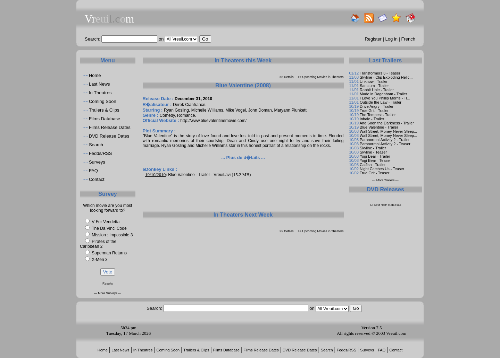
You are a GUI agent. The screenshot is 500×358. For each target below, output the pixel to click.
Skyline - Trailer (373, 148)
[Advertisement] (243, 194)
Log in (391, 39)
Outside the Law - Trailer (380, 102)
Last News (99, 84)
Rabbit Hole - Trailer (377, 90)
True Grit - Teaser (375, 173)
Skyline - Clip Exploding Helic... (386, 77)
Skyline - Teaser (373, 152)
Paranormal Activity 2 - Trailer (385, 140)
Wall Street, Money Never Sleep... (388, 131)
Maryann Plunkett (290, 110)
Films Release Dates (110, 127)
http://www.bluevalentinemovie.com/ (213, 120)
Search (96, 144)
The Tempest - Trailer (378, 115)
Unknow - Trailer (374, 81)
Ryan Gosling (176, 110)
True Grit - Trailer (374, 110)
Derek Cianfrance (189, 104)
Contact (97, 179)
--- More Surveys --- (108, 293)
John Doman (260, 110)
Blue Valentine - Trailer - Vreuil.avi (199, 174)
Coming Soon (102, 101)
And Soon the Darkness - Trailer (386, 123)
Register (373, 39)
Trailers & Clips (104, 110)
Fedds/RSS (100, 153)
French (408, 39)
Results (107, 283)
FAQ (93, 170)
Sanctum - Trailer (374, 86)
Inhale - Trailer (372, 119)
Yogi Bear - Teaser (375, 160)
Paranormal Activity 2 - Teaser (385, 144)
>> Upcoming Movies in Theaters (321, 77)
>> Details (287, 77)
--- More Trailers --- (385, 180)
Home (95, 75)
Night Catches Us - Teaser (382, 169)
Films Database (104, 118)
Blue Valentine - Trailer (379, 127)
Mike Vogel (235, 110)
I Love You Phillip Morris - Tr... (385, 98)
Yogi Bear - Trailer (375, 156)
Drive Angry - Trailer (376, 106)
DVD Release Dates (109, 136)
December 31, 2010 (193, 98)
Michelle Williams (207, 110)
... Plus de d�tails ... (243, 157)
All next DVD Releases (385, 205)
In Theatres (100, 92)
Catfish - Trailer (373, 165)
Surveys (97, 162)
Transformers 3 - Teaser (380, 73)
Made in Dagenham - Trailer (383, 94)
